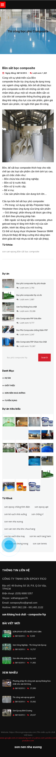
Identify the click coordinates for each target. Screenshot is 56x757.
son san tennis (40, 543)
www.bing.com (24, 737)
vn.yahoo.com (38, 737)
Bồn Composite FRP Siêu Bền (28, 318)
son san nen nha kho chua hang (19, 528)
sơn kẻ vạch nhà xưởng (15, 514)
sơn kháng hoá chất (14, 614)
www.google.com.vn (9, 737)
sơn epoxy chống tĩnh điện (17, 506)
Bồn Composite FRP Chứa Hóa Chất (31, 342)
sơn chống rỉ (37, 514)
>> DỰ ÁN (6, 378)
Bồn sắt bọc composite (18, 68)
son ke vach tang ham (40, 536)
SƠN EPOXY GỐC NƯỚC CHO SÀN (27, 632)
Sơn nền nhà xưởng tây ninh (24, 658)
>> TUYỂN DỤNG (9, 400)
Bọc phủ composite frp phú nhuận (31, 283)
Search (44, 357)
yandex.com (50, 737)
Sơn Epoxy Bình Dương (22, 711)
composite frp (37, 614)
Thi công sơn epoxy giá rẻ (24, 697)
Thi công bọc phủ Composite (28, 31)
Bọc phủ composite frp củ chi (29, 295)
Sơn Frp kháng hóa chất (26, 307)
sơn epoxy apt (41, 506)
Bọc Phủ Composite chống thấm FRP (32, 330)
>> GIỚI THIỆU (8, 385)
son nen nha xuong (13, 521)
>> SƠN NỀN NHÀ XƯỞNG (13, 393)
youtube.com (28, 740)
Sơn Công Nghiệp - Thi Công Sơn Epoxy (29, 645)
